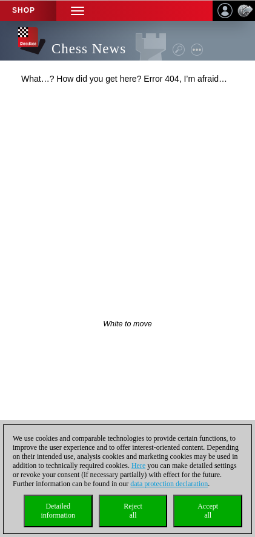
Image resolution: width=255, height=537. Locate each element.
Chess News (88, 48)
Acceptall (207, 510)
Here (138, 465)
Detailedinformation (58, 510)
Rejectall (133, 510)
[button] (77, 10)
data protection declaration (169, 483)
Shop (23, 10)
